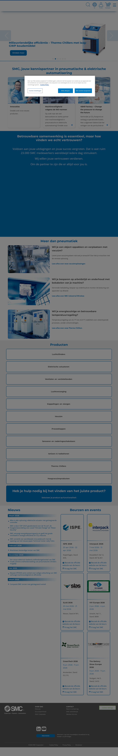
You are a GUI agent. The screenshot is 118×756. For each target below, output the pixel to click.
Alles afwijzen (65, 91)
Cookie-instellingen (35, 91)
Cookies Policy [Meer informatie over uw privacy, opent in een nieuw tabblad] (44, 85)
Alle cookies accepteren (83, 91)
